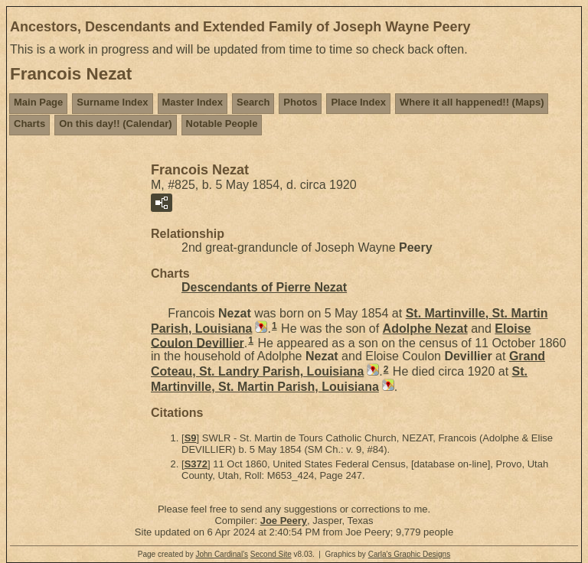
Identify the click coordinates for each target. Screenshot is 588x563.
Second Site (271, 554)
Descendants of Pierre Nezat (264, 287)
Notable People (222, 123)
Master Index (192, 102)
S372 (196, 464)
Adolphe (425, 328)
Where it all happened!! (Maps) (472, 102)
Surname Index (112, 102)
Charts (29, 123)
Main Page (38, 102)
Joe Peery (283, 520)
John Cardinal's (221, 554)
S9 (191, 438)
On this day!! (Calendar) (115, 123)
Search (253, 102)
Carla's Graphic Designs (409, 554)
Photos (300, 102)
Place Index (358, 102)
